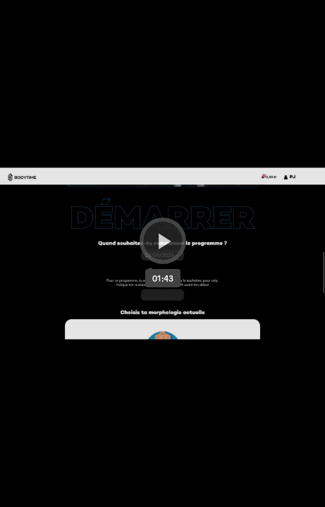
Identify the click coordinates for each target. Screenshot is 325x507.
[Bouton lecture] (163, 241)
